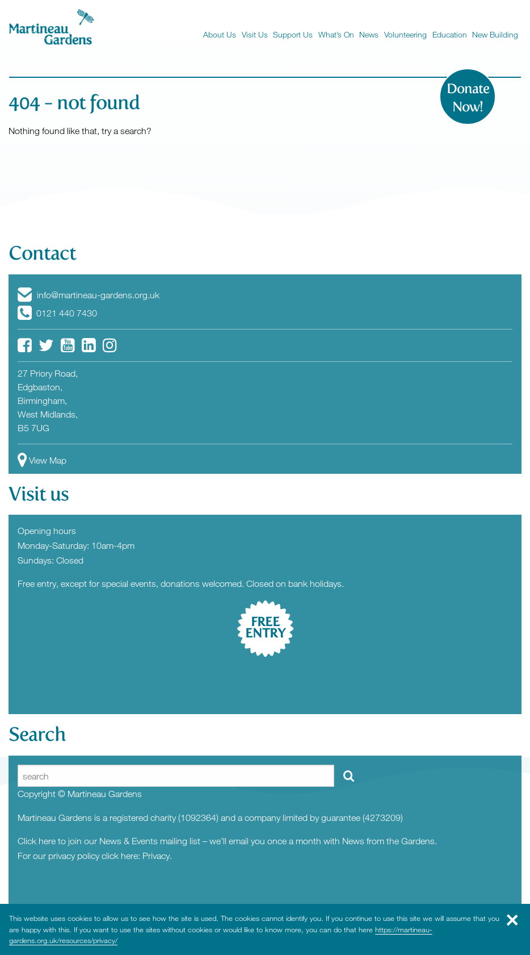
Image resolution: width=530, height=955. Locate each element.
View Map (42, 460)
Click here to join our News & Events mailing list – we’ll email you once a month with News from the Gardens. (227, 841)
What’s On (336, 34)
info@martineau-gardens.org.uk (88, 295)
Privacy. (157, 855)
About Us (219, 34)
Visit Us (255, 34)
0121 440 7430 (57, 313)
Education (449, 34)
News (368, 34)
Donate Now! (468, 98)
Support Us (293, 34)
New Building (495, 34)
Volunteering (405, 34)
